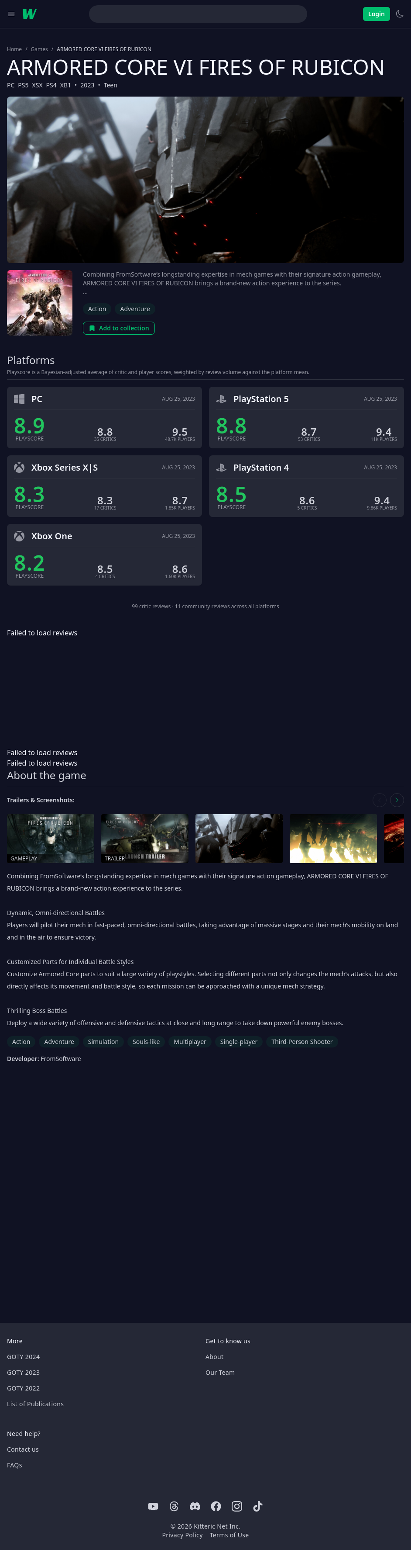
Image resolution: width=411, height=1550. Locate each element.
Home (14, 49)
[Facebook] (216, 1506)
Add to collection (119, 328)
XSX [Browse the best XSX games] (37, 85)
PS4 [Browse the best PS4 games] (51, 85)
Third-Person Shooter (301, 1041)
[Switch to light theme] (399, 14)
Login (376, 14)
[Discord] (195, 1506)
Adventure (135, 309)
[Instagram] (237, 1506)
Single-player (238, 1041)
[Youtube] (153, 1506)
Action (97, 309)
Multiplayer (190, 1041)
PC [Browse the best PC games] (10, 85)
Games (39, 49)
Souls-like (146, 1041)
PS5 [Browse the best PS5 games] (23, 85)
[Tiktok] (258, 1506)
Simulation (103, 1041)
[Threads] (174, 1506)
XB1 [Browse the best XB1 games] (65, 85)
